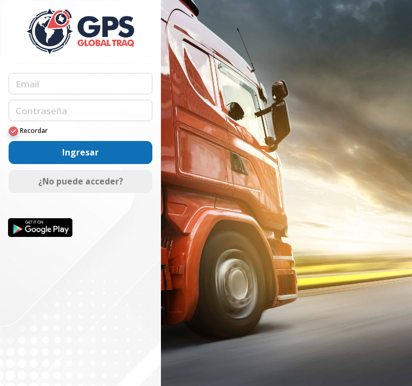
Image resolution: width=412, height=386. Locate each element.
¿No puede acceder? (80, 181)
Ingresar (80, 152)
